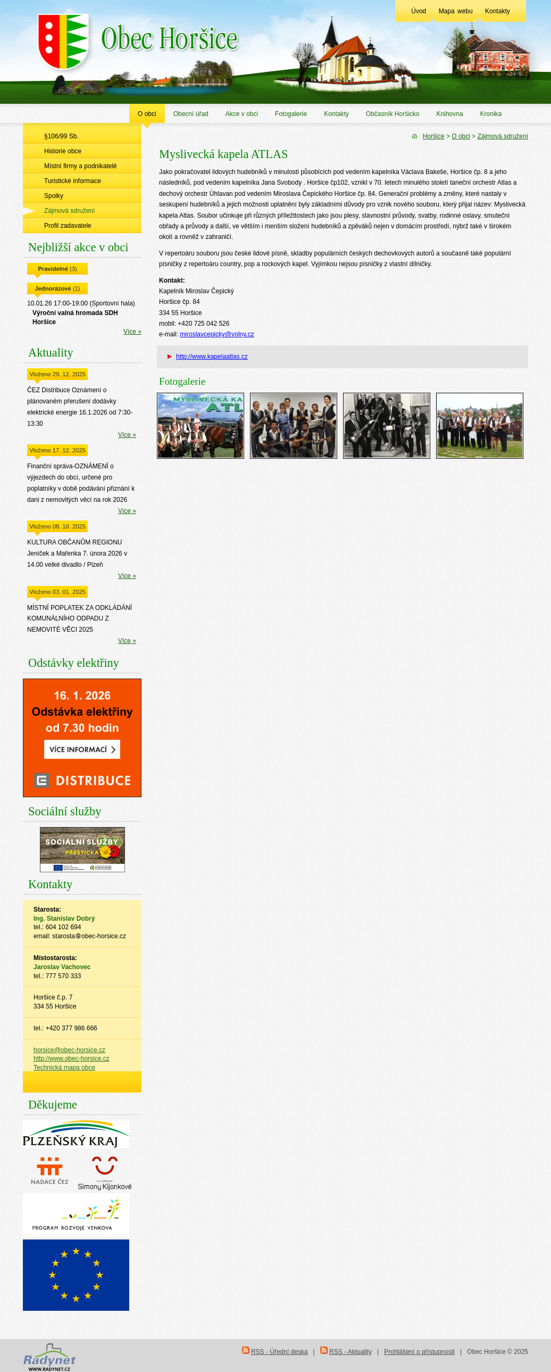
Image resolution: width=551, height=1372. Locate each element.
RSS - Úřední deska (279, 1352)
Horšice (434, 136)
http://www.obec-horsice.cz (72, 1058)
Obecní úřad (190, 114)
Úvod (418, 11)
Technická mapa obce (64, 1067)
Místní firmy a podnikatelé (80, 166)
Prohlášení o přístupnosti (419, 1352)
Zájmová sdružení (69, 210)
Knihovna (450, 114)
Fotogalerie (291, 114)
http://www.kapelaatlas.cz (212, 356)
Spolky (53, 196)
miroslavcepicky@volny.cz (217, 334)
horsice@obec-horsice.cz (69, 1050)
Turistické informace (72, 181)
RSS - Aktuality (350, 1352)
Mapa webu (456, 11)
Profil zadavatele (67, 225)
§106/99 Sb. (61, 136)
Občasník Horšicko (393, 114)
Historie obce (62, 151)
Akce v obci (242, 114)
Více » (132, 331)
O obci (147, 114)
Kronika (491, 114)
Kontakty (497, 11)
